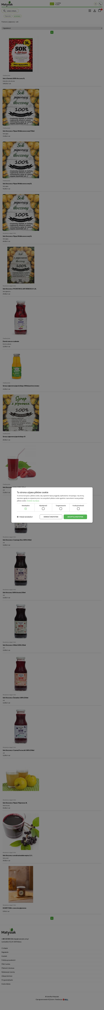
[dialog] (52, 505)
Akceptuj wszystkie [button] (75, 517)
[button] (25, 517)
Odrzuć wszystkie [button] (51, 517)
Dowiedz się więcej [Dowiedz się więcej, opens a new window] (33, 501)
